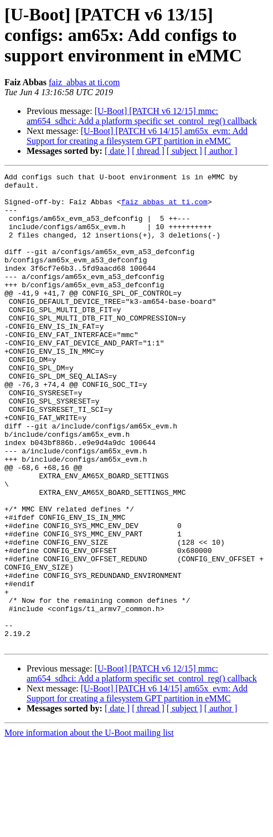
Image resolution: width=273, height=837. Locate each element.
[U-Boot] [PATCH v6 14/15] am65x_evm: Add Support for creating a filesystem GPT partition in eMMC (137, 136)
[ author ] (221, 151)
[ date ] (117, 151)
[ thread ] (148, 151)
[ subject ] (184, 151)
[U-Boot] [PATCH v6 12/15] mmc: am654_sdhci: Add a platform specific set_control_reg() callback (142, 116)
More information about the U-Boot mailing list (89, 827)
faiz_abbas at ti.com (84, 82)
